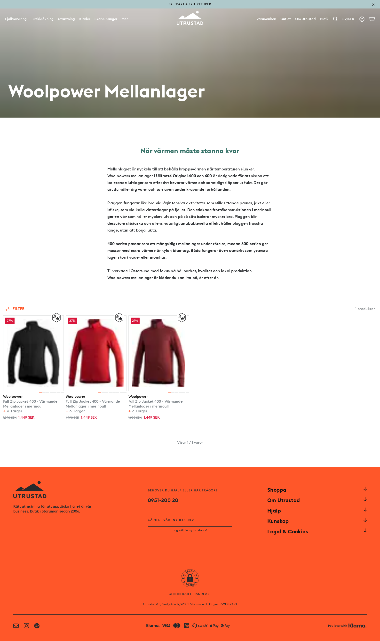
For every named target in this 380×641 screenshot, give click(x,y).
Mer (125, 19)
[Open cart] (372, 18)
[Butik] (324, 18)
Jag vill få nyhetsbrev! (190, 530)
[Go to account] (362, 19)
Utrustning (66, 19)
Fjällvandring (16, 19)
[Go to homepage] (190, 18)
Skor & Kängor (106, 19)
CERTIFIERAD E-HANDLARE (190, 594)
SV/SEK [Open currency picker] (348, 19)
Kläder (84, 19)
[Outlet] (285, 18)
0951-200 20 (163, 500)
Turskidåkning (42, 19)
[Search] (335, 19)
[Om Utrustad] (305, 18)
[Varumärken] (266, 18)
